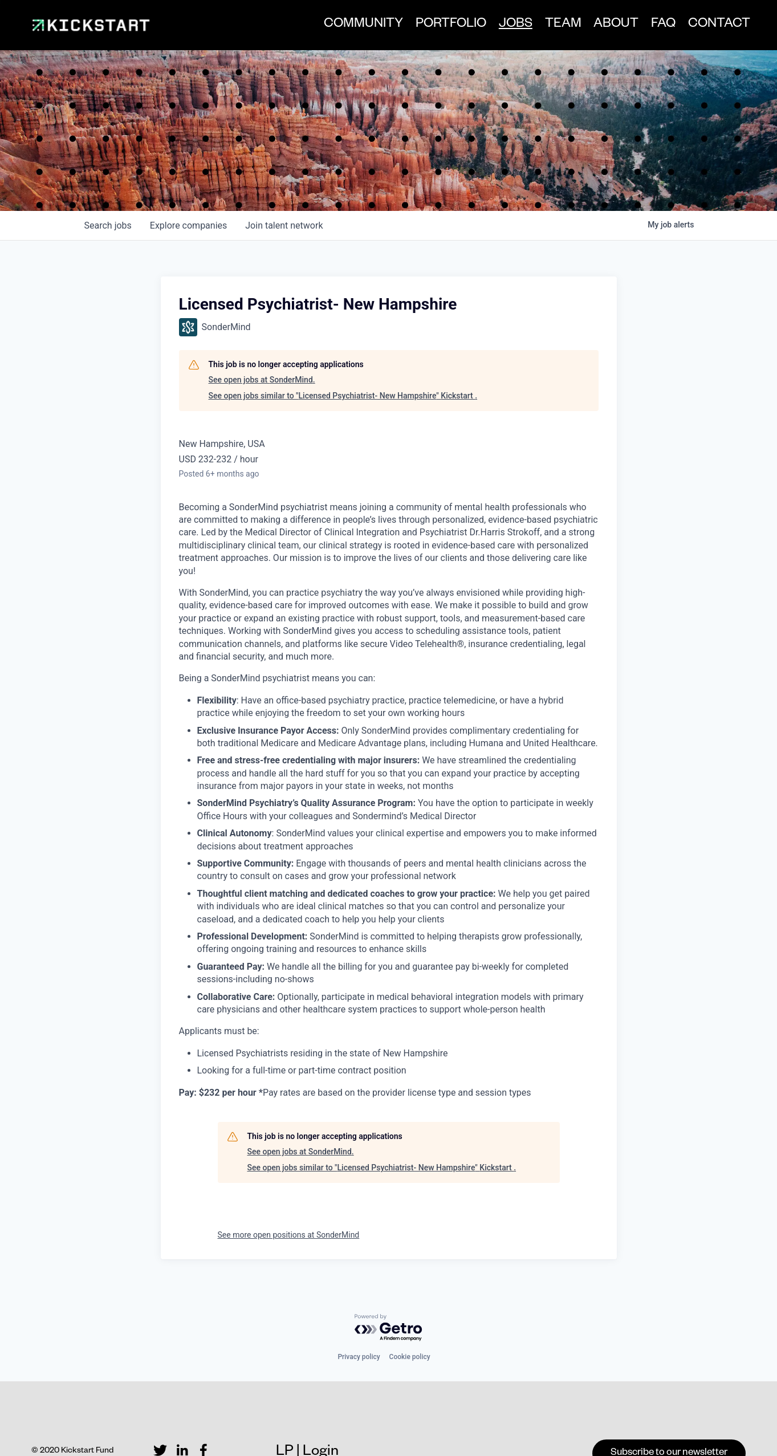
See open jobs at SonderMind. (262, 347)
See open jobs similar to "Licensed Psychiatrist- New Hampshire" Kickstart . (343, 362)
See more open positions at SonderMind (289, 1201)
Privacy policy (358, 1324)
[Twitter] (160, 1418)
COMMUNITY (359, 26)
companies (188, 192)
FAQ (659, 26)
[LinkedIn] (182, 1418)
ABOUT (611, 26)
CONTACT (715, 26)
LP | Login (307, 1420)
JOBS (511, 27)
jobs (108, 192)
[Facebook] (203, 1418)
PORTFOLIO (447, 26)
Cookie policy (409, 1324)
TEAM (558, 26)
